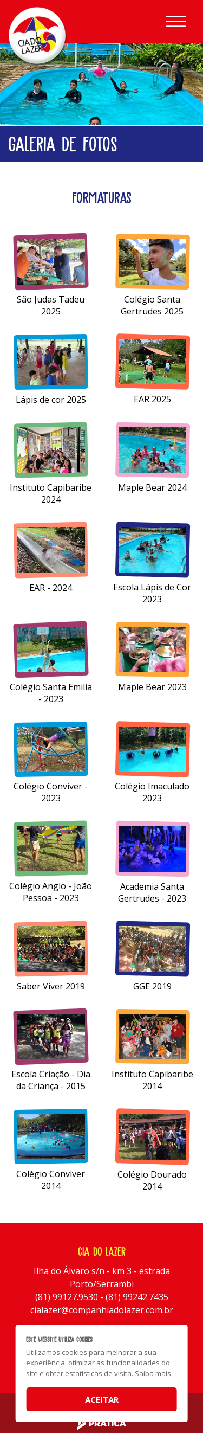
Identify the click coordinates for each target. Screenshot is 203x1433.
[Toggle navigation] (176, 21)
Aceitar (102, 1399)
